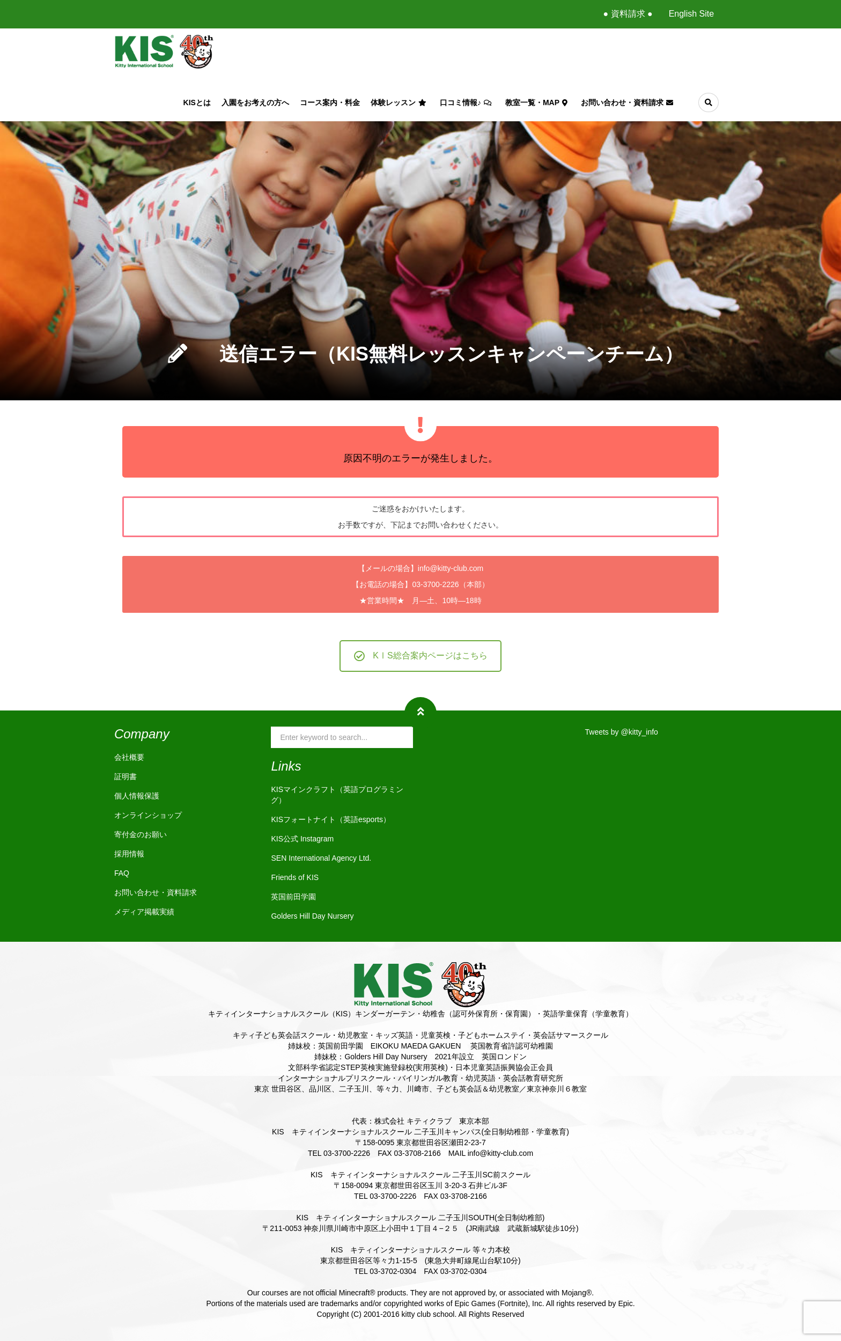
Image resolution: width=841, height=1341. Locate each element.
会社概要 (129, 757)
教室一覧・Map (537, 102)
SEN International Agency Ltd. (321, 858)
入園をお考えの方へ (255, 102)
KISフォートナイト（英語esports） (330, 819)
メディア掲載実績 (144, 911)
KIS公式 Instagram (302, 838)
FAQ (121, 873)
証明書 (125, 776)
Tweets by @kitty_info (621, 732)
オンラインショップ (148, 815)
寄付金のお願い (140, 834)
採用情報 (129, 853)
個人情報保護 (136, 796)
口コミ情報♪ (467, 102)
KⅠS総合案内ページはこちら (420, 656)
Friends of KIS (295, 877)
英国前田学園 (293, 896)
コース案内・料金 (330, 102)
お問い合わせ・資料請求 (628, 102)
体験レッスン (400, 102)
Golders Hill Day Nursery (312, 916)
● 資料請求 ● (627, 13)
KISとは (197, 102)
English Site (691, 13)
